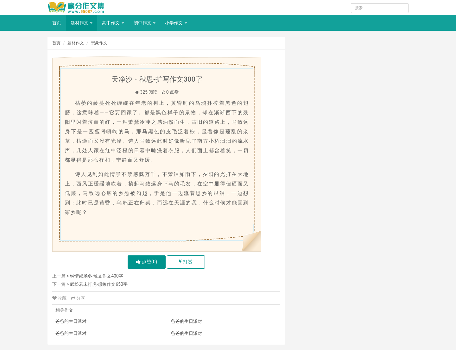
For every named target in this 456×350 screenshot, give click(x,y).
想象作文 (99, 43)
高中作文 (113, 22)
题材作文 (81, 22)
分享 (78, 298)
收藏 (60, 298)
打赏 (186, 262)
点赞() (146, 262)
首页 (56, 22)
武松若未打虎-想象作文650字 (98, 284)
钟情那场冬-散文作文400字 (96, 275)
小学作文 (176, 22)
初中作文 (144, 22)
